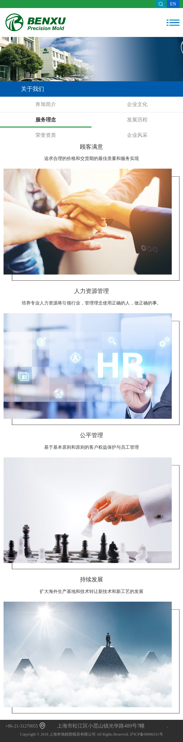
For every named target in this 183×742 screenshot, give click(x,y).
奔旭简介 (45, 104)
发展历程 (137, 119)
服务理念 (45, 119)
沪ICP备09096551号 (146, 734)
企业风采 (137, 135)
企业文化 (137, 104)
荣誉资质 (45, 135)
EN (173, 4)
